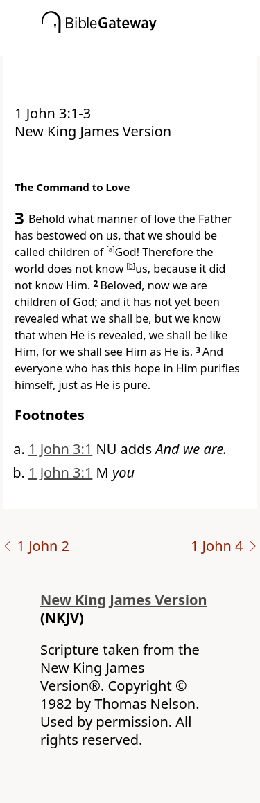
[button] (151, 46)
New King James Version (123, 599)
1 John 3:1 (60, 449)
